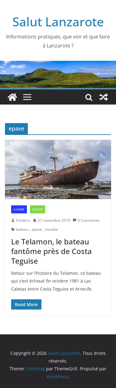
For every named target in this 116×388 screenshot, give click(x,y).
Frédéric (23, 220)
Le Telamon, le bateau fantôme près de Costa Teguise (51, 251)
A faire (19, 209)
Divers (37, 209)
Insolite (51, 229)
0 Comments (86, 220)
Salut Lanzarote (58, 21)
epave (37, 229)
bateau (22, 229)
